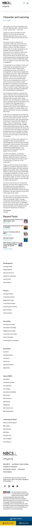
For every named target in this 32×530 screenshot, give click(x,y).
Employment (6, 405)
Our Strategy (6, 389)
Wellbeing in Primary (8, 300)
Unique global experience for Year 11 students (13, 226)
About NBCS (6, 379)
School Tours (6, 361)
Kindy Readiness (7, 269)
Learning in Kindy (7, 266)
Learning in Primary (8, 294)
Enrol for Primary (7, 313)
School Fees (6, 358)
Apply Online (6, 368)
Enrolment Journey (8, 355)
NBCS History (6, 401)
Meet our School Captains (10, 422)
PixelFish (10, 481)
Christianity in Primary (9, 297)
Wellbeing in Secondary (9, 331)
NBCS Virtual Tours (8, 408)
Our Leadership (7, 385)
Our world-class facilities (9, 392)
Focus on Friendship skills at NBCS (11, 232)
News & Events (7, 429)
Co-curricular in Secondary (10, 334)
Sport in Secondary (8, 337)
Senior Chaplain (7, 438)
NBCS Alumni (6, 426)
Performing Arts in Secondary (11, 340)
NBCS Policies (6, 395)
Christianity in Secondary (9, 327)
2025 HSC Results (8, 238)
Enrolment (6, 352)
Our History (21, 469)
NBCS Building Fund (8, 411)
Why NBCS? (6, 464)
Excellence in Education (10, 466)
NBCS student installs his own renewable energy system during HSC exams (10, 245)
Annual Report (7, 472)
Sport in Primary (7, 310)
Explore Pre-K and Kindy (9, 276)
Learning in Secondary (9, 324)
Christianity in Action (9, 469)
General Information (8, 364)
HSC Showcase (7, 442)
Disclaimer (25, 479)
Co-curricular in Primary (9, 303)
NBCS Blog (6, 432)
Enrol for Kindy (7, 282)
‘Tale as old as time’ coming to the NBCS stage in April (13, 220)
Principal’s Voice (7, 435)
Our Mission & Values (8, 382)
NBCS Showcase (7, 398)
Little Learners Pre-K (8, 273)
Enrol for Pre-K (7, 279)
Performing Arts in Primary (10, 306)
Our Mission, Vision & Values (20, 464)
